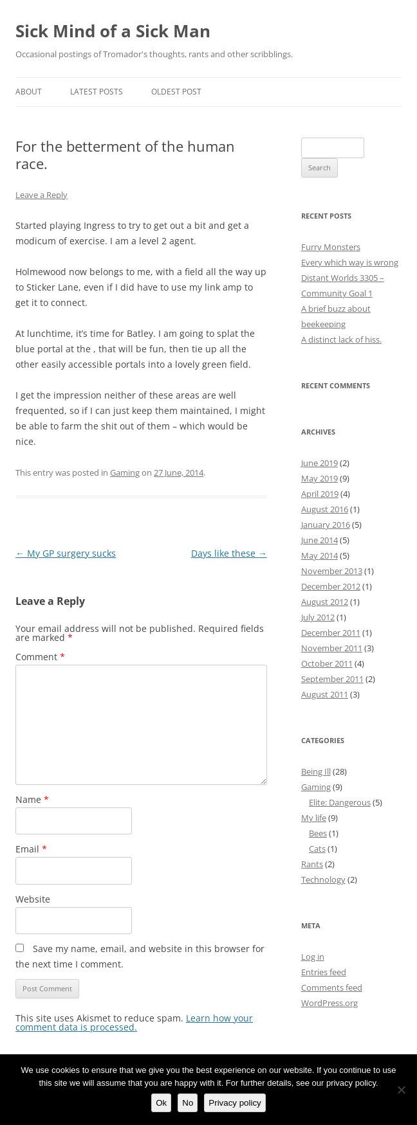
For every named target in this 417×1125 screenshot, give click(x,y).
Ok (161, 1103)
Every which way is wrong (349, 262)
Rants (312, 864)
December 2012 (330, 586)
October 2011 (327, 663)
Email (31, 849)
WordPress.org (329, 1003)
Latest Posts (96, 91)
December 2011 (330, 632)
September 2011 (332, 679)
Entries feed (323, 972)
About (28, 91)
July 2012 (318, 617)
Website (32, 899)
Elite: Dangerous (340, 802)
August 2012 (324, 602)
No (187, 1103)
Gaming (125, 472)
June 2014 (319, 540)
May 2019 (319, 478)
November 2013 (331, 571)
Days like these (229, 553)
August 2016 (324, 509)
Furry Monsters (330, 247)
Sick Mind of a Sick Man (112, 30)
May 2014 (319, 555)
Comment (40, 657)
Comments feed (331, 987)
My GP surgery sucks (65, 553)
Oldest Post (176, 91)
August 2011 (324, 694)
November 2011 (331, 648)
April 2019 (319, 494)
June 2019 (319, 463)
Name (32, 799)
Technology (323, 879)
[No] (400, 1089)
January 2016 (325, 524)
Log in (312, 956)
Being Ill (316, 771)
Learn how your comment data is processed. (134, 1022)
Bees (318, 833)
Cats (317, 848)
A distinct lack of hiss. (341, 339)
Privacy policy (234, 1103)
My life (313, 818)
